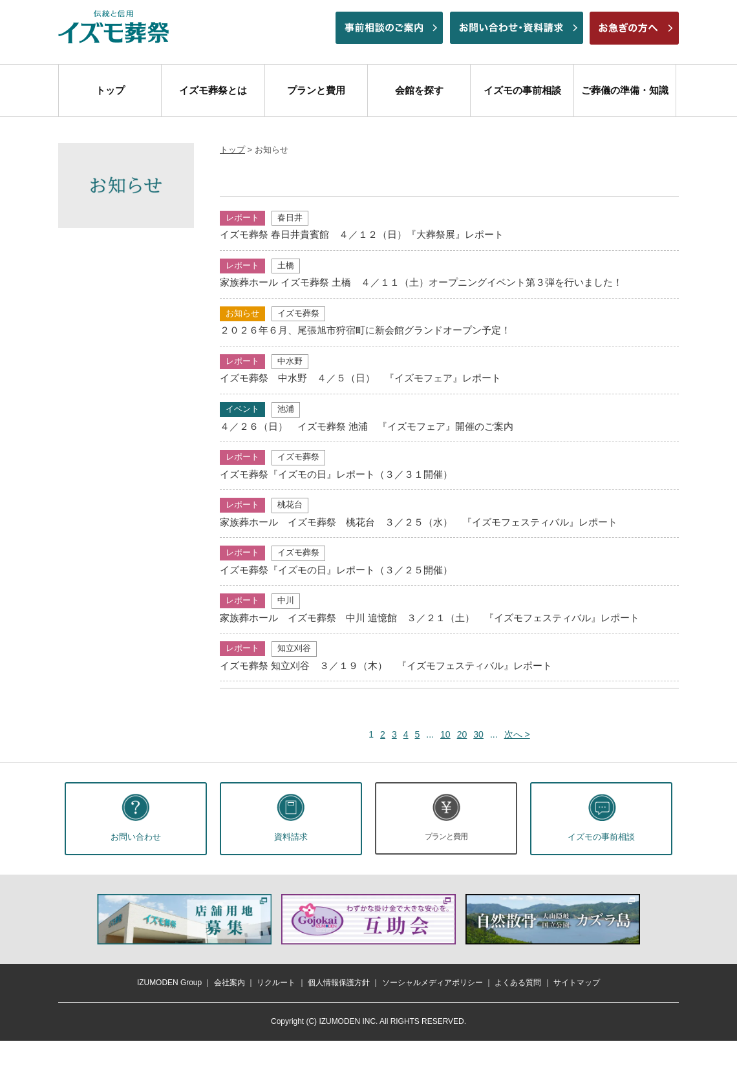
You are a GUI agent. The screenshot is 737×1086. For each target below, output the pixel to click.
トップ (110, 90)
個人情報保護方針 (339, 982)
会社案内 (229, 982)
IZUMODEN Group (169, 982)
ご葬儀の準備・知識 (624, 90)
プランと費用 (316, 90)
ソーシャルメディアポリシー (432, 982)
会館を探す (419, 90)
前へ (80, 919)
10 (445, 734)
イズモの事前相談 (522, 90)
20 (462, 734)
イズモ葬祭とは (213, 90)
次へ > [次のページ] (517, 734)
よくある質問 (518, 982)
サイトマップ (576, 982)
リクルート (276, 982)
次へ (656, 919)
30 (478, 734)
